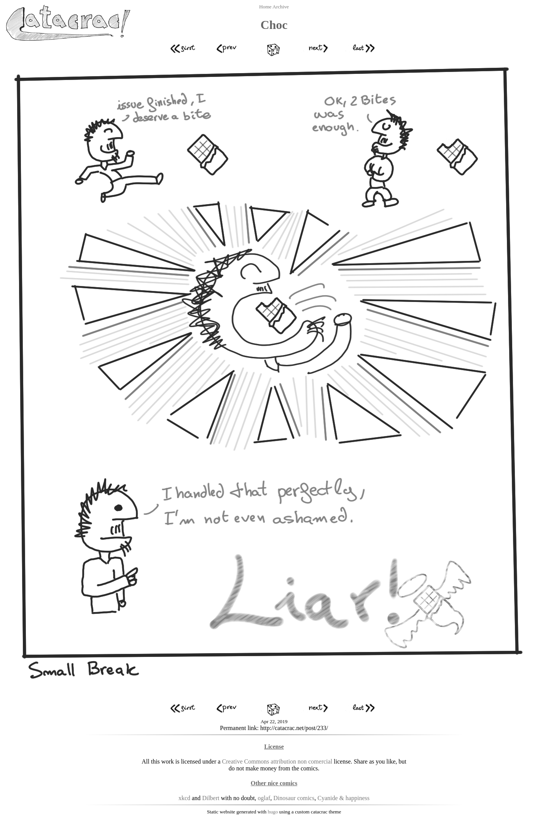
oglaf (264, 798)
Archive (280, 7)
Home (265, 7)
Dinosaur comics (293, 798)
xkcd (184, 798)
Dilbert (210, 798)
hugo (273, 812)
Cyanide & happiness (343, 798)
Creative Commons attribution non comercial (277, 761)
